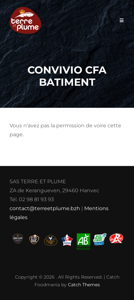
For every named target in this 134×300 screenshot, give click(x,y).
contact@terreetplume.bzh (45, 208)
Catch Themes (84, 285)
